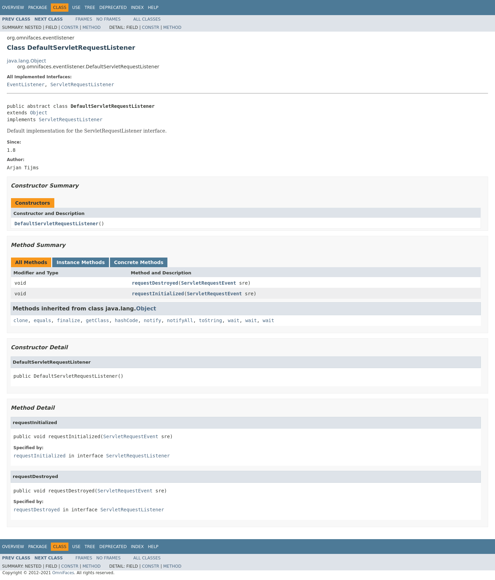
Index (137, 7)
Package (37, 7)
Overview (13, 7)
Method (91, 27)
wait (234, 320)
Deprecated (113, 7)
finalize (68, 320)
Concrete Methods (139, 262)
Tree (90, 7)
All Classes (147, 19)
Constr (69, 27)
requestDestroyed (155, 283)
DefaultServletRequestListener (56, 223)
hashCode (126, 320)
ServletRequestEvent (208, 283)
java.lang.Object (26, 61)
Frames (84, 19)
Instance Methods (80, 262)
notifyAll (180, 320)
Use (76, 7)
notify (152, 320)
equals (42, 320)
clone (20, 320)
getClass (97, 320)
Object (38, 112)
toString (210, 320)
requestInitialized (158, 293)
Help (153, 7)
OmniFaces (63, 572)
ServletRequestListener (82, 84)
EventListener (26, 84)
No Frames (108, 19)
